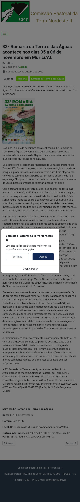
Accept (43, 256)
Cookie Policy (30, 268)
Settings (17, 256)
